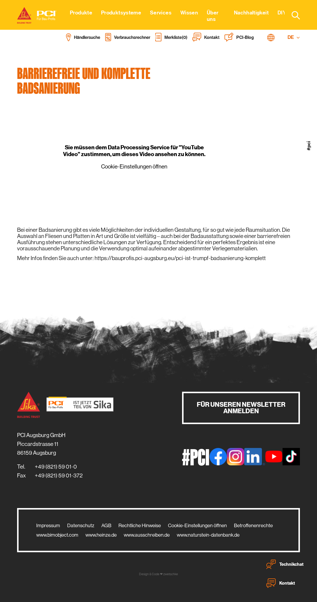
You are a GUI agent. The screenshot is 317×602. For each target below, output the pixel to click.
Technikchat (284, 564)
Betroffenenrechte (253, 525)
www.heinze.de (101, 535)
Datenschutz (80, 525)
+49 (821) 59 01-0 (56, 467)
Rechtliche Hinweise (139, 525)
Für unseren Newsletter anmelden (241, 408)
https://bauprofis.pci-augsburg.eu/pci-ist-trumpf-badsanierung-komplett (180, 258)
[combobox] (292, 15)
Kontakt (280, 583)
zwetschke (170, 574)
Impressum (48, 525)
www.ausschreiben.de (147, 535)
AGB (106, 525)
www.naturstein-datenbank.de (208, 535)
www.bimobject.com (57, 535)
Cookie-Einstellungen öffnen (134, 166)
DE (294, 37)
